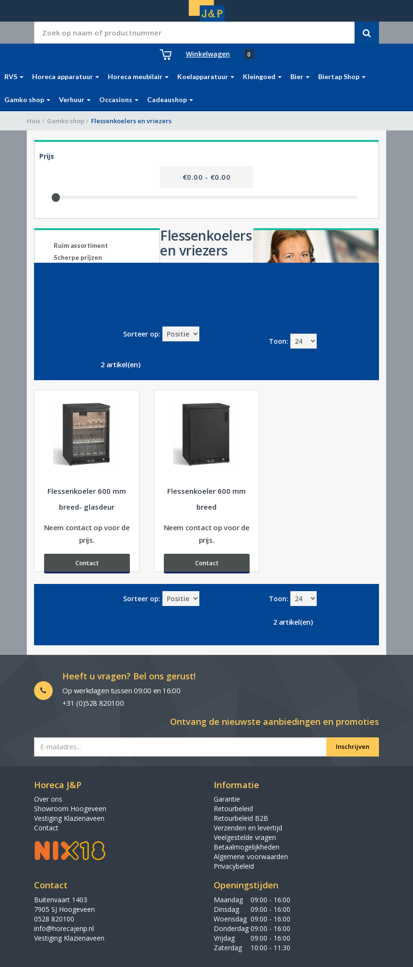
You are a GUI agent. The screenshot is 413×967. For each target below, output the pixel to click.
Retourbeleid (233, 808)
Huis (33, 121)
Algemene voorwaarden (251, 856)
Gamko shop (65, 121)
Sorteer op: (142, 333)
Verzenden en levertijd (248, 827)
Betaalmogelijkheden (246, 846)
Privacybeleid (234, 866)
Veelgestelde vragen (245, 837)
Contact (46, 827)
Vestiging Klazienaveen (69, 818)
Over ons (48, 799)
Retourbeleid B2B (241, 818)
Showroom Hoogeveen (70, 808)
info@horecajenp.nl (64, 928)
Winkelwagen (208, 53)
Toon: (278, 341)
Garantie (227, 799)
